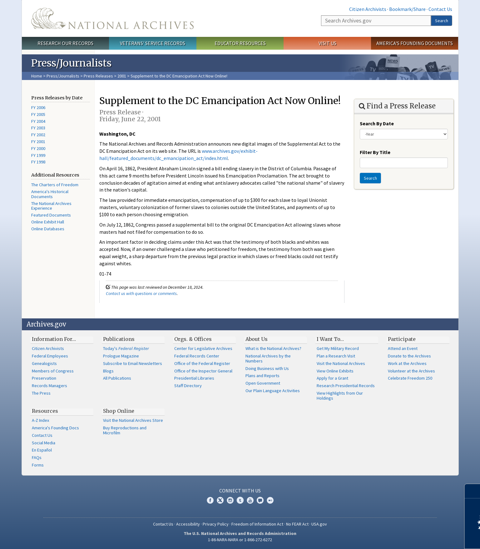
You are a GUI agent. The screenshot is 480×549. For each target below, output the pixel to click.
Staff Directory (188, 385)
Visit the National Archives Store (133, 420)
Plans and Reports (262, 375)
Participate (402, 339)
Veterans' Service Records (152, 43)
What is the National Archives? (273, 348)
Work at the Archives (407, 363)
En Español (42, 450)
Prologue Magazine (121, 356)
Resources (45, 411)
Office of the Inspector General (203, 371)
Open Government (262, 383)
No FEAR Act (297, 524)
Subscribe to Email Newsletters (132, 363)
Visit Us (327, 43)
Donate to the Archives (409, 356)
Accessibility (188, 524)
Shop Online (118, 411)
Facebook (210, 500)
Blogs (108, 371)
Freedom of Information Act (257, 524)
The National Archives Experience (51, 206)
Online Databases (47, 229)
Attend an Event (403, 348)
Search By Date (377, 123)
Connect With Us (240, 490)
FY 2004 (38, 121)
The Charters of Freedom (54, 184)
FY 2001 (38, 141)
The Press (41, 393)
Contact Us (440, 9)
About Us (256, 339)
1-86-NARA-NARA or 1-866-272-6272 (240, 539)
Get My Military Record (338, 348)
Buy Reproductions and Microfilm (124, 430)
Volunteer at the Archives (411, 371)
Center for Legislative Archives (203, 348)
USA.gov (319, 524)
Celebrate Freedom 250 (410, 378)
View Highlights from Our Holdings (340, 395)
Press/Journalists (63, 76)
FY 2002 (38, 134)
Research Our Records (65, 43)
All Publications (117, 378)
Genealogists (44, 363)
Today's (126, 348)
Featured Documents (51, 215)
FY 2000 (38, 148)
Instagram (230, 500)
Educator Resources (240, 43)
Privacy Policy (216, 524)
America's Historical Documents (49, 194)
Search (441, 20)
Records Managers (49, 385)
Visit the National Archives (341, 363)
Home (36, 76)
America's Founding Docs (55, 428)
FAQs (37, 457)
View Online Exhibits (335, 371)
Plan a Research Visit (336, 356)
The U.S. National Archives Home (112, 18)
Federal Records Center (196, 356)
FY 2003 (38, 128)
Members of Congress (53, 371)
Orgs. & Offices (193, 339)
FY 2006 (38, 107)
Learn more (424, 538)
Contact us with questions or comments (141, 293)
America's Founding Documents (414, 43)
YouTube (250, 500)
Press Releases (98, 76)
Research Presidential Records (346, 385)
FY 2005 (38, 114)
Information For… (54, 339)
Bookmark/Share (407, 9)
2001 (121, 76)
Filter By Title (375, 152)
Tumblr (240, 500)
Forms (38, 465)
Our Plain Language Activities (272, 390)
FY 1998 (38, 162)
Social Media (43, 443)
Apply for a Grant (332, 378)
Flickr (270, 500)
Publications (119, 339)
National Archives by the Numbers (268, 358)
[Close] (473, 491)
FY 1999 (38, 155)
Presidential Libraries (194, 378)
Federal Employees (50, 356)
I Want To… (330, 339)
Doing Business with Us (267, 368)
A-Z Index (40, 420)
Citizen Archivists (367, 9)
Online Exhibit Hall (47, 222)
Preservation (44, 378)
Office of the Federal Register (202, 363)
